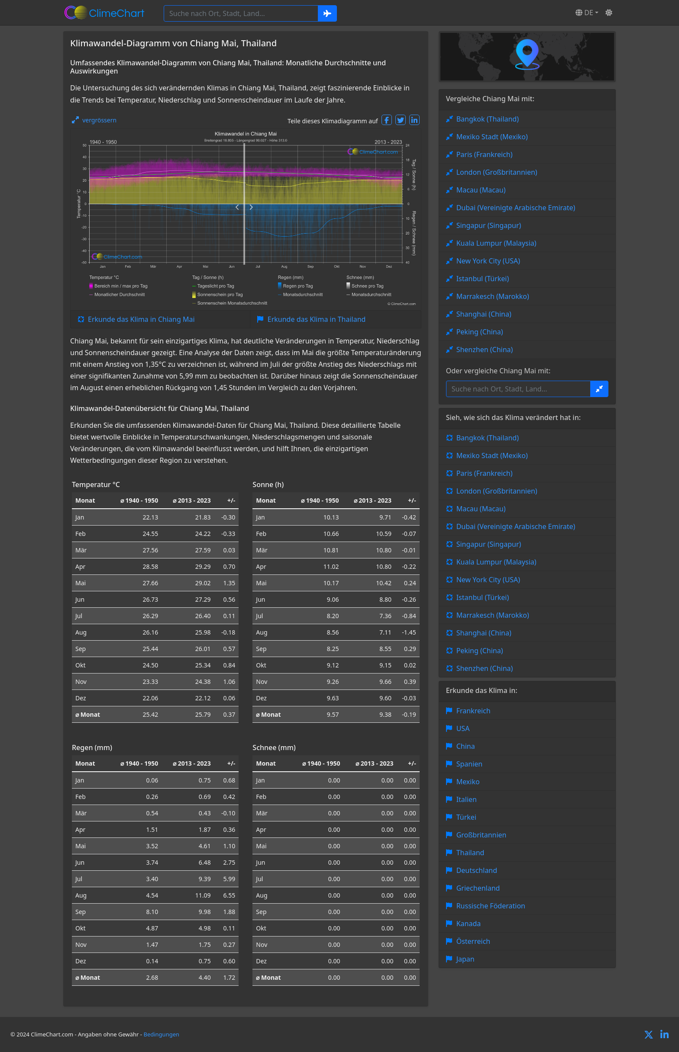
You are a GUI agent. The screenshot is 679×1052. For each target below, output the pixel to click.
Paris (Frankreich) (484, 154)
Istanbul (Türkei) (482, 278)
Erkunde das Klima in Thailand (317, 319)
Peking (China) (479, 332)
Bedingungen (161, 1034)
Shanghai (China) (483, 314)
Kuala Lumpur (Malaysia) (496, 243)
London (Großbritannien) (496, 172)
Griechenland (478, 888)
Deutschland (476, 870)
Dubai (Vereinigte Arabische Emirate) (516, 207)
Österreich (473, 941)
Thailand (470, 852)
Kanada (468, 923)
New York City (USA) (488, 261)
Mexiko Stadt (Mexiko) (492, 136)
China (465, 746)
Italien (466, 799)
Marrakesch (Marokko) (492, 296)
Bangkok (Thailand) (487, 119)
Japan (465, 959)
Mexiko (468, 781)
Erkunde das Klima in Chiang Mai (141, 319)
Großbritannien (481, 835)
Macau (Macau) (481, 190)
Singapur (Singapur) (488, 225)
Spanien (469, 764)
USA (463, 728)
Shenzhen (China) (484, 349)
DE (584, 12)
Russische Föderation (490, 906)
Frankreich (473, 710)
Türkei (466, 817)
